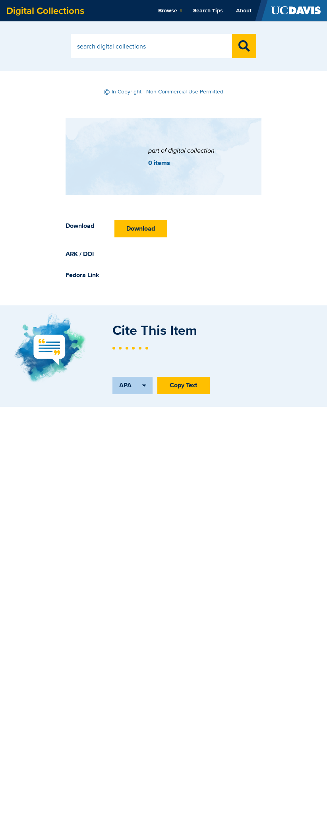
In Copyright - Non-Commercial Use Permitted (167, 91)
